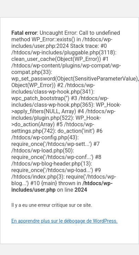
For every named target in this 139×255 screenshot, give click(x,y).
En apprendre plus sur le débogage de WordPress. (64, 221)
